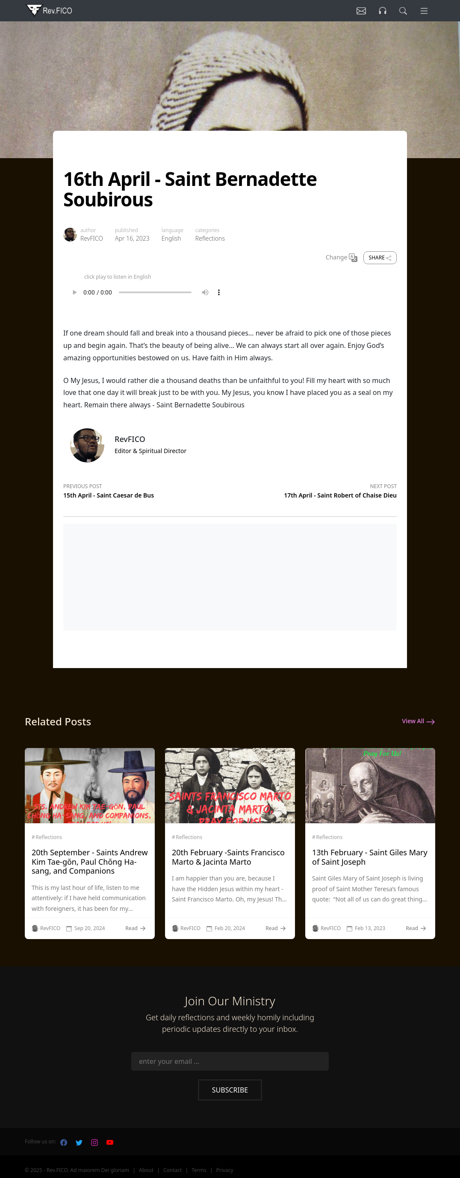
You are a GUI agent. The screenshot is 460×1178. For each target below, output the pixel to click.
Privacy (224, 1170)
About (146, 1170)
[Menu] (423, 10)
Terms (199, 1170)
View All (418, 721)
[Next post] (313, 489)
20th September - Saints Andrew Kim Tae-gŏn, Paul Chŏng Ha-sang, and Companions (90, 861)
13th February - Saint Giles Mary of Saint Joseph (370, 857)
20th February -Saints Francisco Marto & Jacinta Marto (228, 857)
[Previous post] (146, 489)
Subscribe (230, 1090)
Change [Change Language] (341, 258)
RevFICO (91, 238)
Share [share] (380, 257)
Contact (172, 1170)
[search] (400, 10)
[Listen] (355, 10)
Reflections (210, 238)
